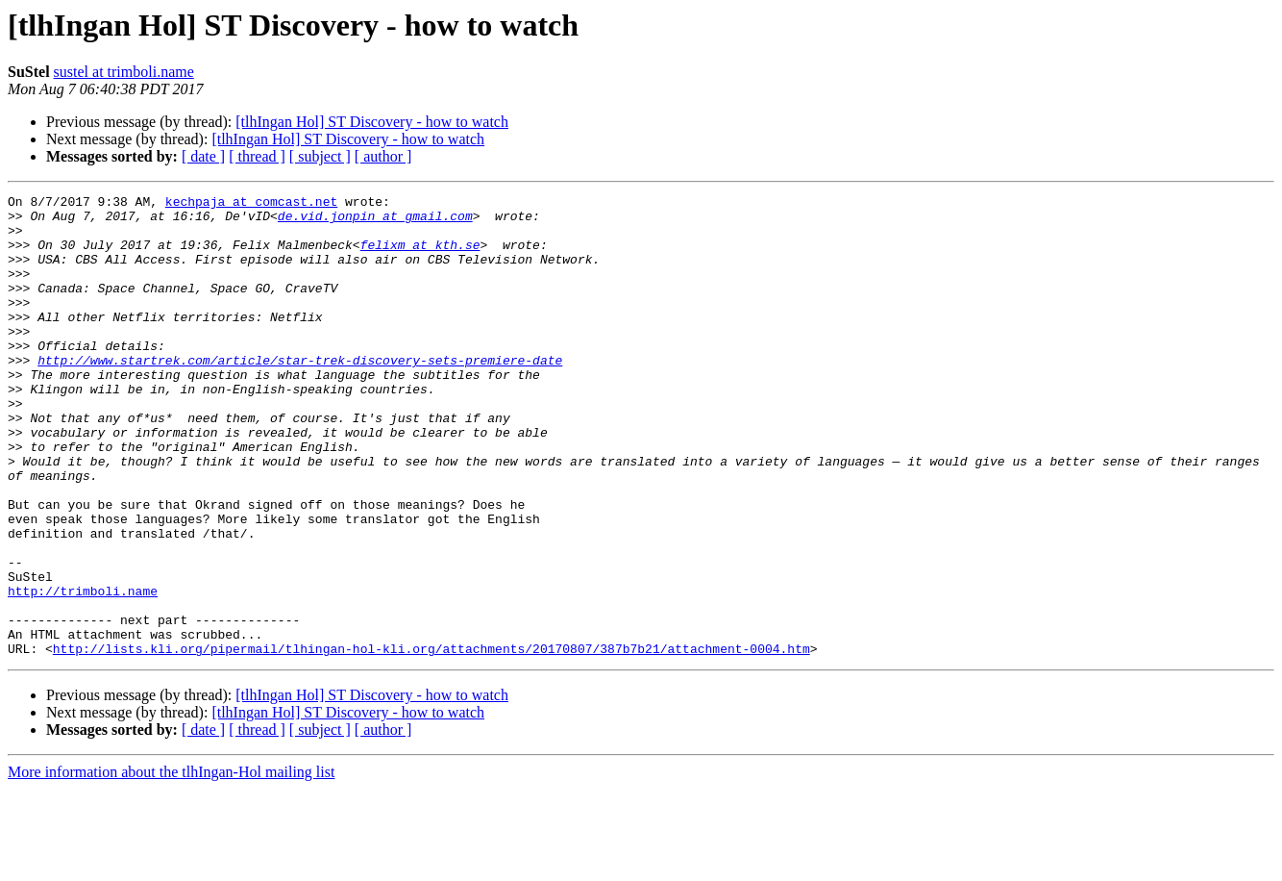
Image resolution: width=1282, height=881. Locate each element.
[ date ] (203, 156)
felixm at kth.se (420, 255)
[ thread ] (257, 156)
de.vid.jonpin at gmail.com (375, 221)
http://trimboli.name (83, 671)
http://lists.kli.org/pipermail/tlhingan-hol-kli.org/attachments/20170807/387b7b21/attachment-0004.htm (431, 740)
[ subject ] (320, 156)
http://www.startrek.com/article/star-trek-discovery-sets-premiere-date (299, 394)
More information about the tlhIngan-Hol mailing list (171, 864)
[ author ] (383, 156)
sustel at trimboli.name (124, 71)
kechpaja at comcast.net (251, 204)
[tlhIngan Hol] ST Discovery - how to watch (371, 121)
